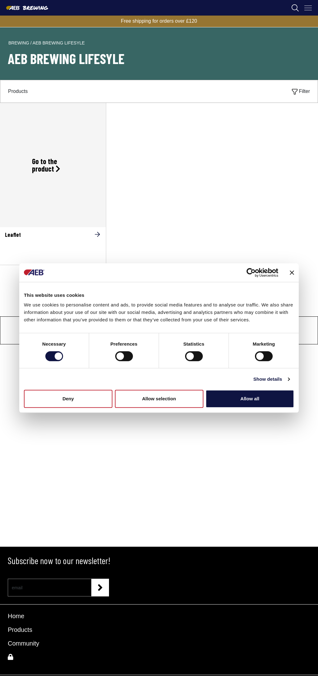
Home (16, 616)
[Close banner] (292, 272)
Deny (68, 398)
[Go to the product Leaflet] (52, 165)
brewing (19, 42)
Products (20, 629)
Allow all (249, 398)
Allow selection (159, 398)
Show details (267, 379)
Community (23, 643)
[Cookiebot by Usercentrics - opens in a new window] (251, 272)
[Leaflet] (53, 245)
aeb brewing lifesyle (59, 42)
